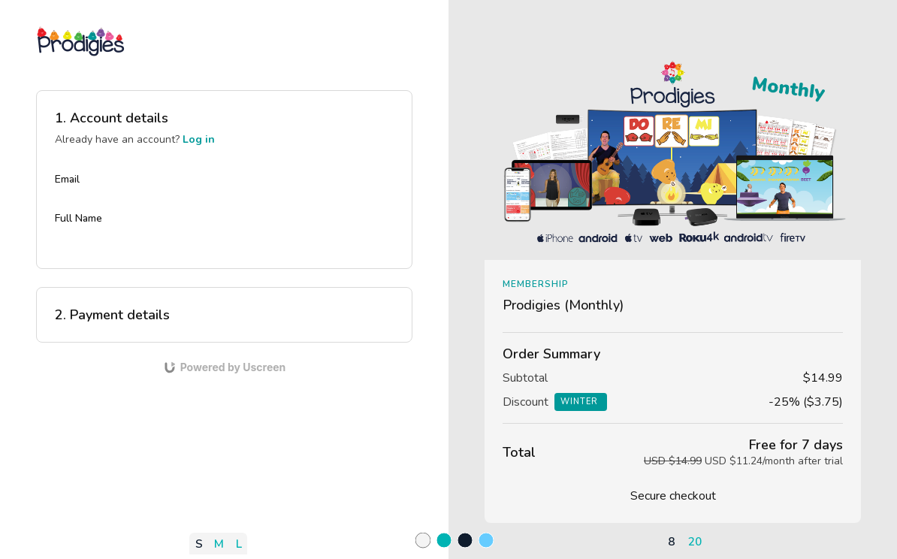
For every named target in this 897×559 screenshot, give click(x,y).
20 (695, 541)
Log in (199, 139)
